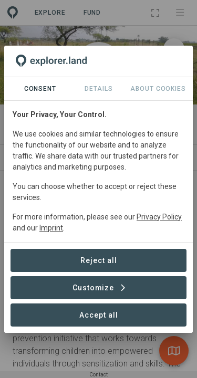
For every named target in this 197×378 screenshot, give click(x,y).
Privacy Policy (159, 217)
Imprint (51, 228)
